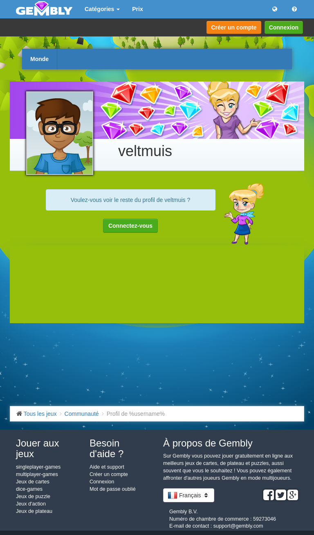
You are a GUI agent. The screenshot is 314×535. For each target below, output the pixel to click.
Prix (137, 9)
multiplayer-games (37, 474)
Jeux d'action (31, 504)
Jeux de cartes (32, 482)
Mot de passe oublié (113, 489)
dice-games (29, 489)
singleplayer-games (38, 467)
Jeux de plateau (34, 511)
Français (189, 495)
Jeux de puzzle (33, 496)
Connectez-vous (130, 225)
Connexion (283, 27)
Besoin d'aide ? (106, 448)
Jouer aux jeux (37, 448)
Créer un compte (233, 27)
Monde (39, 59)
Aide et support (107, 467)
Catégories (102, 9)
